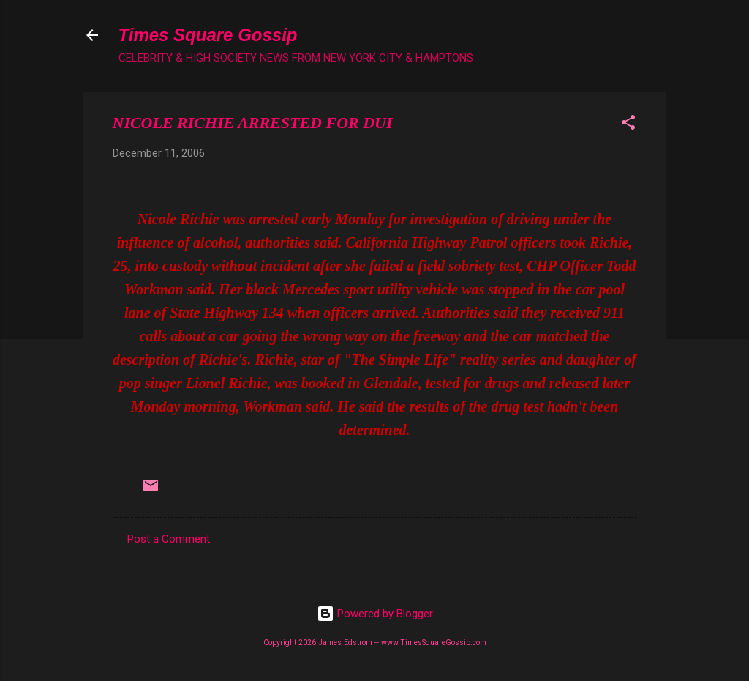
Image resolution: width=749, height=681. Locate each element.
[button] (628, 125)
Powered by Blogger (375, 613)
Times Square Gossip (208, 35)
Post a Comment (168, 539)
